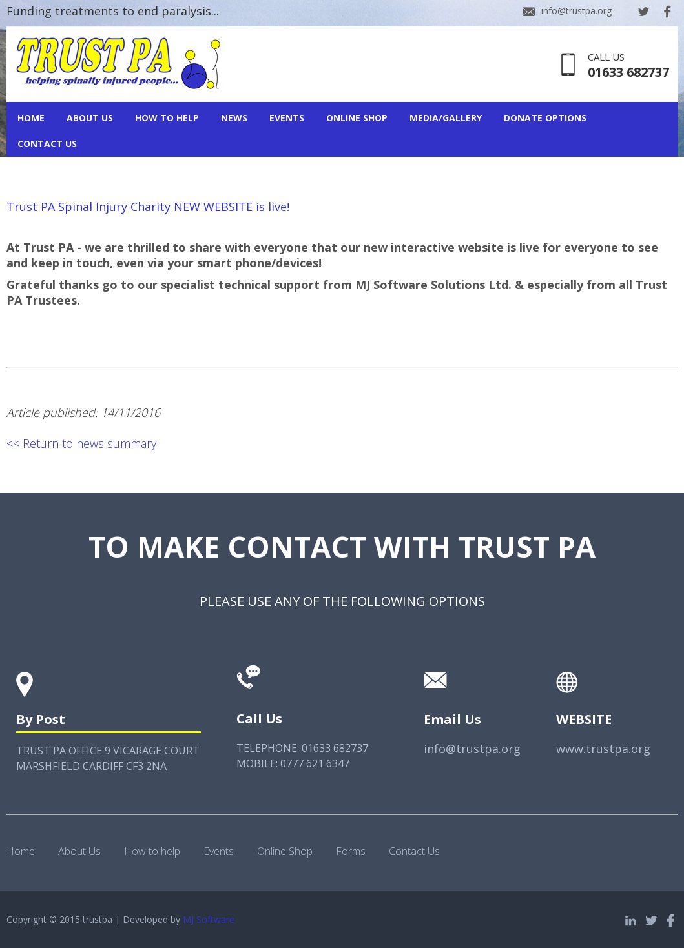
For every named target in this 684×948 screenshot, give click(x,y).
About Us (90, 118)
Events (286, 118)
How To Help (167, 118)
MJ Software (208, 919)
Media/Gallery (445, 118)
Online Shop (357, 118)
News (234, 118)
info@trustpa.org (576, 11)
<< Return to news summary (81, 443)
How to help (152, 851)
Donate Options (545, 118)
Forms (351, 851)
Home (31, 118)
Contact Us (47, 143)
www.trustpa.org (603, 748)
